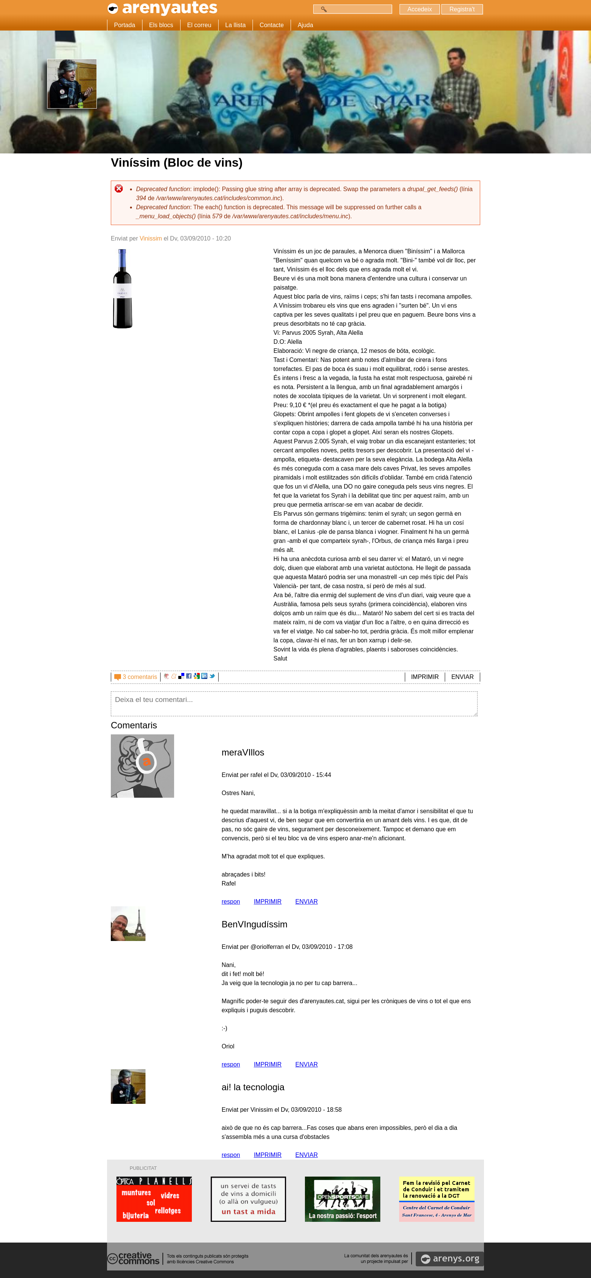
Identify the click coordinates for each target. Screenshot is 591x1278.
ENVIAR (462, 677)
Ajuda (305, 25)
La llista (235, 25)
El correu (199, 25)
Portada (124, 25)
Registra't (462, 9)
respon (231, 901)
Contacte (272, 25)
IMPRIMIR (425, 677)
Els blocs (161, 25)
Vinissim (150, 238)
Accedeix (419, 9)
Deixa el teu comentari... (294, 703)
